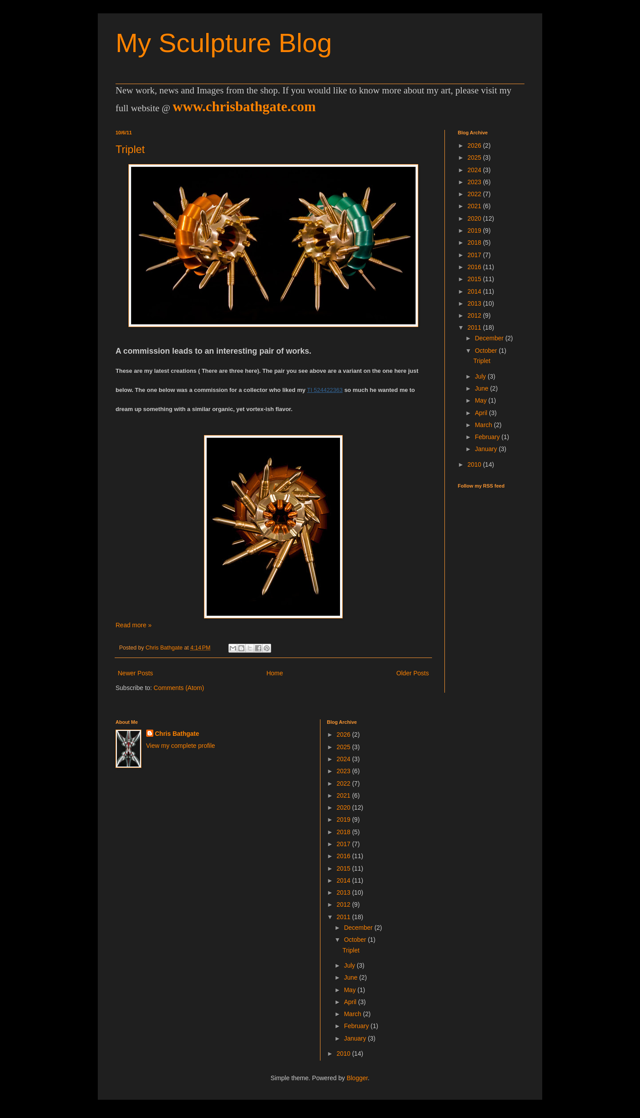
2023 (475, 182)
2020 (475, 218)
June (482, 388)
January (487, 448)
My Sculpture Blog (224, 43)
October (487, 350)
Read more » (134, 625)
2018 (475, 242)
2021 (475, 206)
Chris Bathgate (177, 733)
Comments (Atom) (179, 687)
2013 (475, 303)
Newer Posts (135, 673)
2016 (475, 266)
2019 (475, 230)
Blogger (357, 1078)
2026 (475, 145)
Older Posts (412, 673)
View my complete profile (180, 745)
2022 (475, 194)
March (484, 424)
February (488, 436)
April (482, 412)
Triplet (130, 149)
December (490, 338)
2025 (475, 157)
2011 (475, 327)
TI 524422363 (325, 390)
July (481, 376)
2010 (475, 464)
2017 (475, 254)
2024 (475, 170)
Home (274, 673)
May (481, 400)
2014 (475, 291)
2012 (475, 315)
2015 (475, 279)
